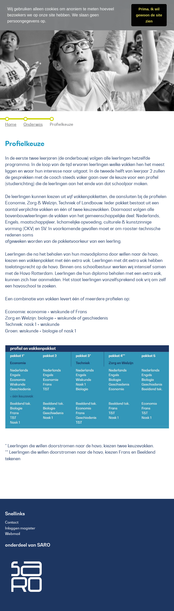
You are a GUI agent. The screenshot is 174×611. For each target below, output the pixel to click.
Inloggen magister (20, 528)
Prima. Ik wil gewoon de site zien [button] (149, 15)
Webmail (12, 533)
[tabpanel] (87, 55)
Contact (11, 522)
